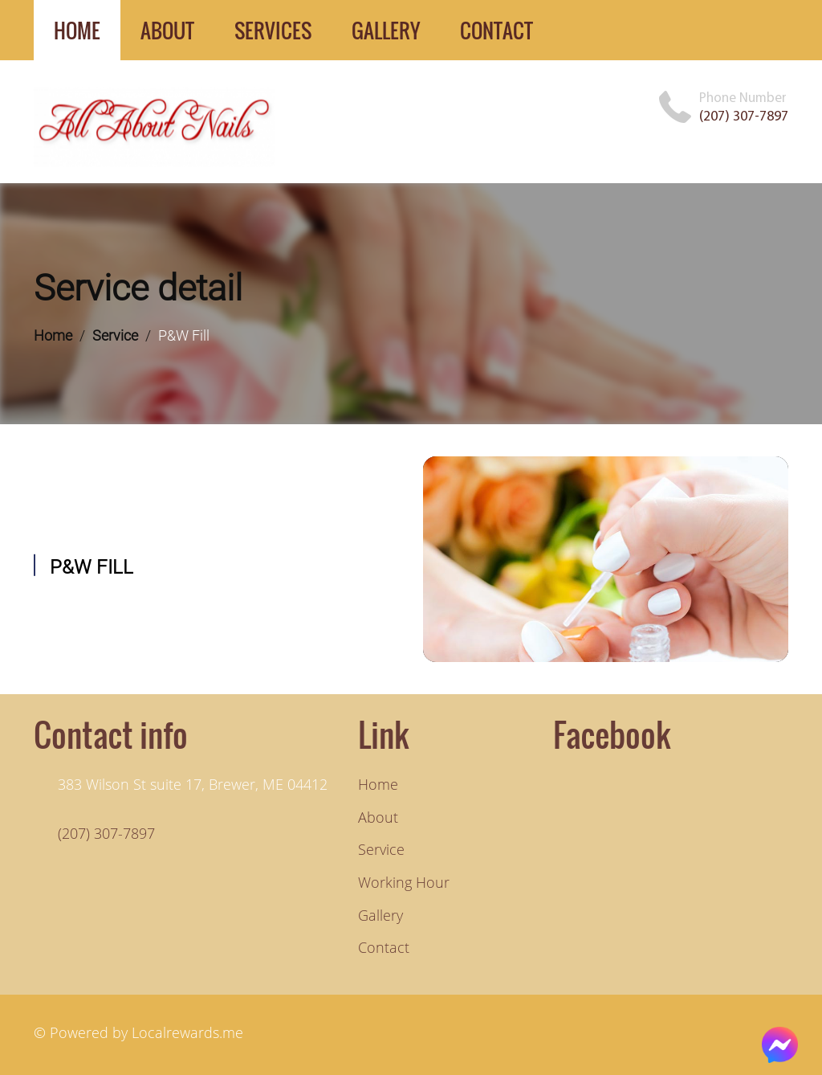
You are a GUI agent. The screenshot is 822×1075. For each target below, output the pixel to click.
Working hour (404, 882)
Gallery (380, 915)
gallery (386, 30)
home (77, 30)
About (378, 817)
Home (53, 335)
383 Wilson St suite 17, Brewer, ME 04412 (193, 784)
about (167, 30)
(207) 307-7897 (743, 116)
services (272, 30)
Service (115, 335)
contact (496, 30)
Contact (383, 947)
